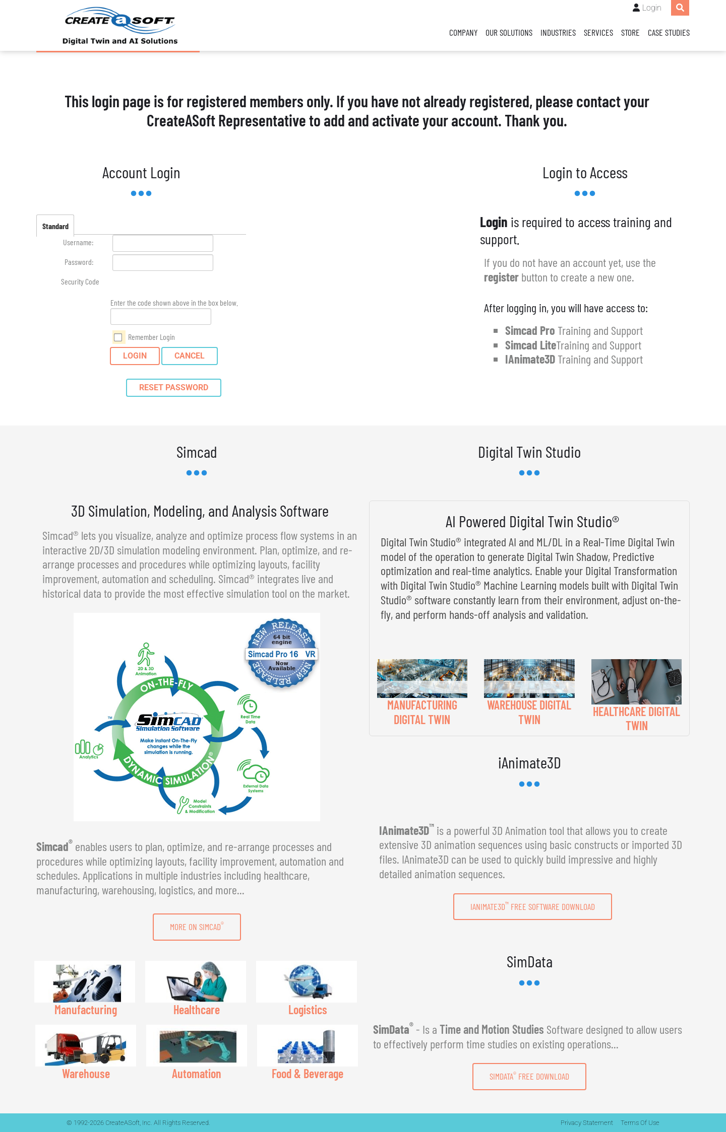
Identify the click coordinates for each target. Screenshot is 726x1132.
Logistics (307, 1009)
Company (463, 32)
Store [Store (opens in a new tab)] (630, 32)
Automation (196, 1073)
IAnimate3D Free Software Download (532, 906)
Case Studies (669, 32)
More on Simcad (197, 926)
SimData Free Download (529, 1076)
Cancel (189, 356)
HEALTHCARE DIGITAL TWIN (636, 718)
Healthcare (196, 1009)
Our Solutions (509, 32)
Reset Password (173, 387)
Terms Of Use (640, 1122)
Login (651, 8)
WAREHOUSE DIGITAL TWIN (529, 712)
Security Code (80, 281)
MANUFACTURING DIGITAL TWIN (422, 712)
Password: (79, 261)
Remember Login (151, 336)
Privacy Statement (587, 1122)
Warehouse (86, 1073)
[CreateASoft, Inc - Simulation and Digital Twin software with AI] (118, 26)
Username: (78, 242)
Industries (558, 32)
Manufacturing (85, 1009)
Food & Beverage (307, 1073)
